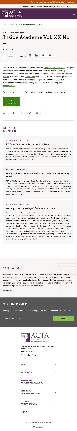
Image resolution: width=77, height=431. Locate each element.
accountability (9, 86)
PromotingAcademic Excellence (32, 382)
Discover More (8, 291)
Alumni (33, 6)
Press (68, 6)
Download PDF (10, 56)
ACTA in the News (12, 141)
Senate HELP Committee (54, 68)
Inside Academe (15, 24)
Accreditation (24, 141)
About (24, 365)
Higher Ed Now (62, 2)
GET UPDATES (11, 102)
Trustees (25, 6)
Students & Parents (56, 6)
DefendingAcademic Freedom (30, 392)
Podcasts (9, 170)
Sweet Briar (30, 77)
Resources (26, 373)
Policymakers (42, 6)
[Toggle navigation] (74, 13)
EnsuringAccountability (29, 403)
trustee (6, 77)
